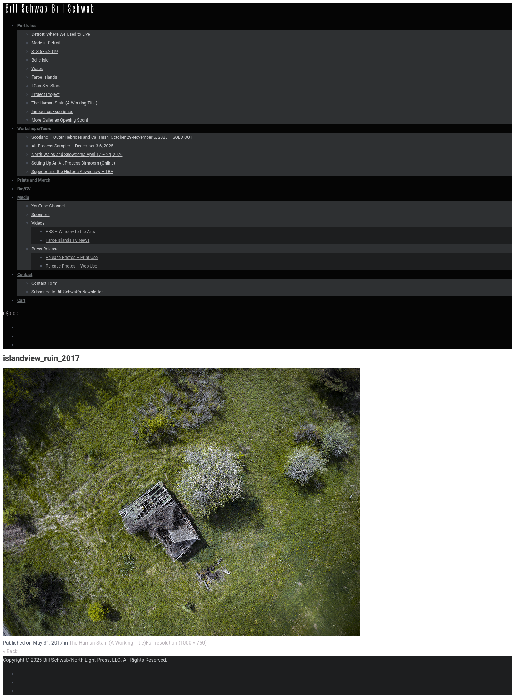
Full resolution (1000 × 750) (176, 643)
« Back (10, 651)
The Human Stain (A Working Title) (107, 643)
